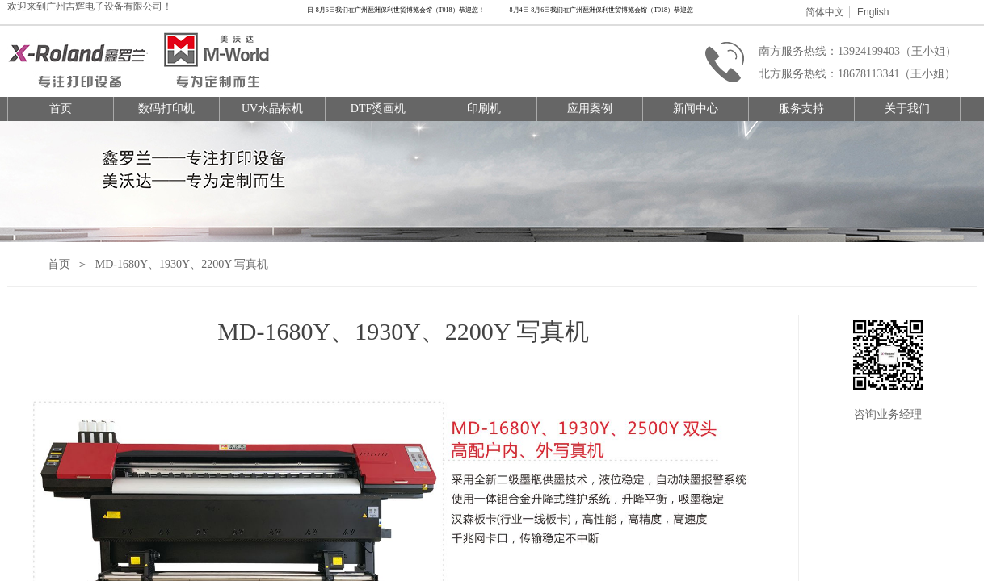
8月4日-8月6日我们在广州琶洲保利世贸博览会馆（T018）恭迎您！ (391, 10)
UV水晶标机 (272, 108)
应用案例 (589, 108)
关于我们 (907, 108)
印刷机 (484, 108)
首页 (60, 108)
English (873, 12)
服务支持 (801, 108)
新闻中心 (695, 108)
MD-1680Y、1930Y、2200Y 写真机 (182, 264)
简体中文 (824, 12)
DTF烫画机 (378, 108)
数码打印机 (166, 108)
